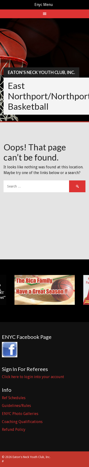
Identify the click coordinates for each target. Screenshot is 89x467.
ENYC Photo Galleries (20, 413)
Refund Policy (13, 429)
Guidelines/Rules (16, 405)
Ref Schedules (13, 398)
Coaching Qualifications (22, 421)
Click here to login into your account (33, 377)
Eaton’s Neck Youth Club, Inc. (41, 72)
